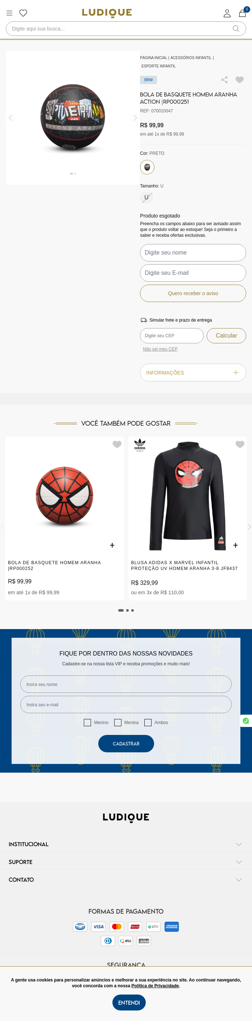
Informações (193, 372)
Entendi (129, 1002)
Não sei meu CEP (160, 349)
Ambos (161, 722)
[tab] (121, 610)
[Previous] (2, 527)
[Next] (249, 527)
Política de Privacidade (155, 985)
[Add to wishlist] (240, 80)
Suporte (126, 861)
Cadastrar (126, 744)
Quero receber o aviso (193, 293)
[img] (135, 118)
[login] (227, 13)
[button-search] (236, 29)
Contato (126, 879)
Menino (101, 722)
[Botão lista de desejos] (23, 13)
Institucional (126, 844)
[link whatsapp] (246, 721)
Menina (131, 722)
